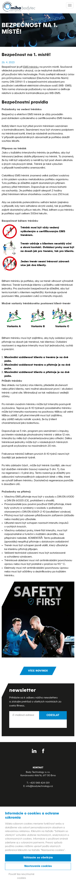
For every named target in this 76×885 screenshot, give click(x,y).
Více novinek (38, 671)
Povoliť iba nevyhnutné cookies (21, 876)
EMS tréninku (31, 67)
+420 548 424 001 (39, 783)
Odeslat (52, 715)
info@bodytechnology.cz (39, 786)
